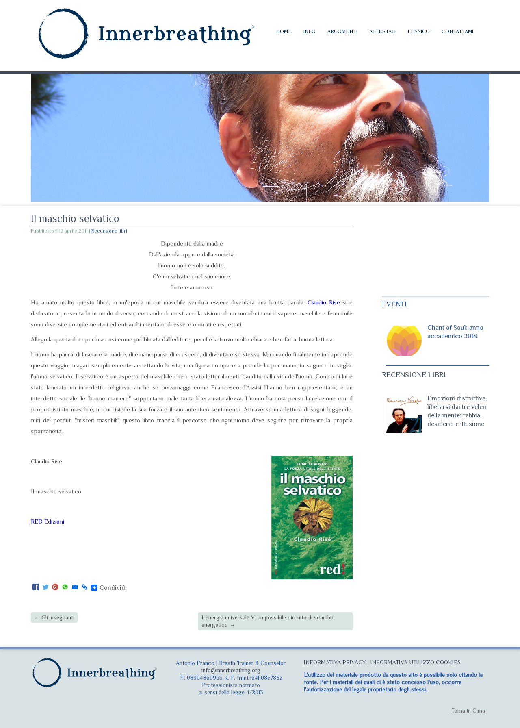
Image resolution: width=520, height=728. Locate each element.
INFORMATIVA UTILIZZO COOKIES (415, 662)
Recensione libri (109, 231)
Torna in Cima (468, 710)
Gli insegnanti (54, 617)
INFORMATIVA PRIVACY (335, 662)
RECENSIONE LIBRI (414, 375)
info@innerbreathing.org (231, 670)
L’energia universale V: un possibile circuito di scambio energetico (268, 621)
